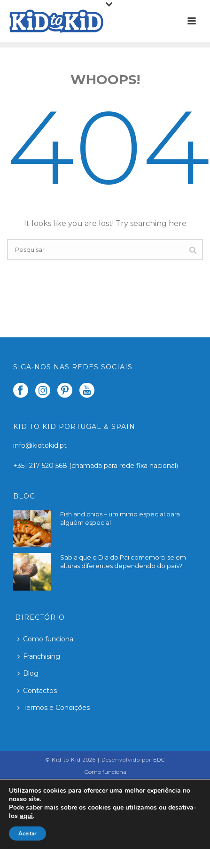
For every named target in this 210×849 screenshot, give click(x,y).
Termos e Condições (53, 707)
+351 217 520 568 (41, 465)
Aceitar (27, 833)
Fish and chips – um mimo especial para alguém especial (120, 518)
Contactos (37, 690)
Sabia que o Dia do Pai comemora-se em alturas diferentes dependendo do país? (123, 561)
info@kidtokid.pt (40, 445)
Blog (28, 673)
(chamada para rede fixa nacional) (123, 465)
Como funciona (45, 639)
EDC (159, 759)
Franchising (38, 656)
